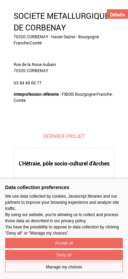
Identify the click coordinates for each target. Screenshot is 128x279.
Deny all (64, 255)
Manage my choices (64, 267)
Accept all (64, 243)
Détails (117, 14)
